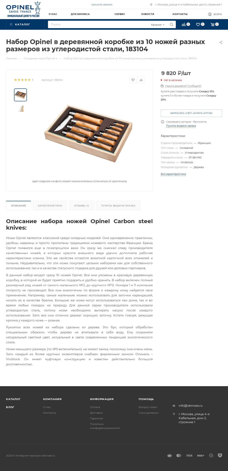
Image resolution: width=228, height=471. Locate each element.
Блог (10, 407)
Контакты (49, 412)
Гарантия (96, 418)
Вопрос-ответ (148, 407)
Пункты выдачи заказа (118, 205)
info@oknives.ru (191, 405)
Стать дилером (149, 412)
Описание (18, 205)
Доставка (96, 412)
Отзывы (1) (81, 205)
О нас (47, 407)
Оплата (95, 407)
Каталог (13, 399)
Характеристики (50, 205)
